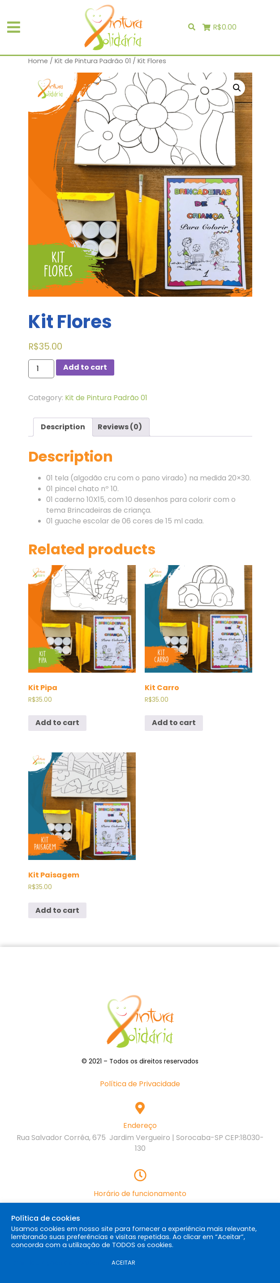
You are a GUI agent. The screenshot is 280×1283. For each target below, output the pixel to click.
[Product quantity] (41, 368)
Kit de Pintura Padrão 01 (93, 60)
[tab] (63, 427)
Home (38, 60)
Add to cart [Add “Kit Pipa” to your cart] (57, 722)
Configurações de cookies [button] (56, 1263)
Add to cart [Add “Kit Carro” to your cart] (174, 722)
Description (63, 427)
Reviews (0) (120, 427)
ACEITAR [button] (123, 1262)
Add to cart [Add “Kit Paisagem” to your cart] (57, 910)
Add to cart (85, 367)
